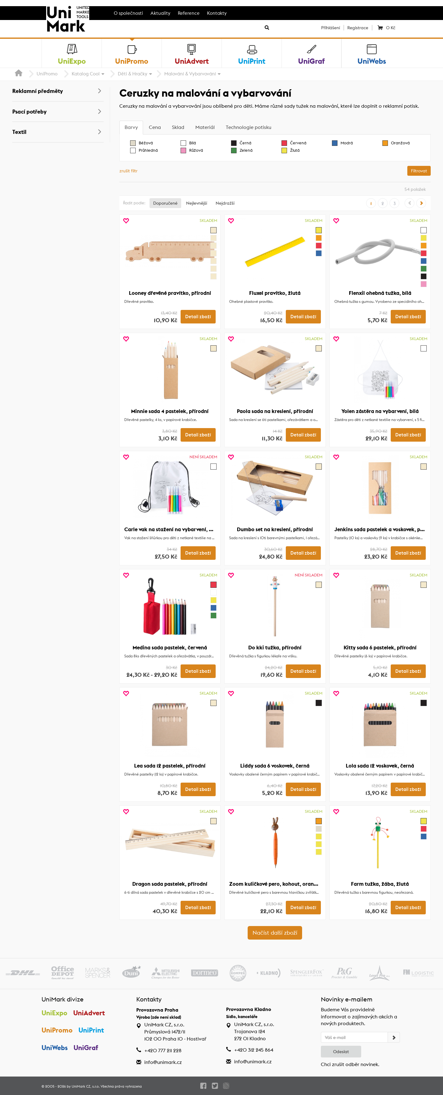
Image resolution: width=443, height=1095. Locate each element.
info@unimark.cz (163, 1062)
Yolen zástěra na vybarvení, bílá (380, 411)
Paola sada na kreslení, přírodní (275, 411)
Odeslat (341, 1051)
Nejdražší (225, 203)
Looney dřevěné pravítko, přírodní (170, 293)
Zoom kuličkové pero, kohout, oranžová (277, 883)
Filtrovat (419, 170)
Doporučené (165, 203)
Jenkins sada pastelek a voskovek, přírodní (385, 529)
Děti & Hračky (132, 73)
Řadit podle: (134, 203)
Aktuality (160, 13)
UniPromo (47, 73)
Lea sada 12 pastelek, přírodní (170, 765)
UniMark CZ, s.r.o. (86, 1086)
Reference (189, 13)
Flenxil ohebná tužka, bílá (380, 293)
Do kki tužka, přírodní (274, 647)
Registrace (357, 27)
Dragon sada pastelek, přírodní (169, 883)
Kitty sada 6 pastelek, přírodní (380, 647)
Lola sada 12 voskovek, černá (380, 765)
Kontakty (217, 13)
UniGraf (86, 1047)
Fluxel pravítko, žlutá (275, 293)
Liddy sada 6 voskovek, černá (274, 765)
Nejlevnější (196, 203)
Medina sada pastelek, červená (170, 647)
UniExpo (54, 1013)
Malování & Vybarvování (190, 73)
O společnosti (128, 13)
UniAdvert (89, 1013)
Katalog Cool (86, 73)
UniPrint (91, 1030)
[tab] (131, 127)
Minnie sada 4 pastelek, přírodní (170, 411)
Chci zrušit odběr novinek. (350, 1064)
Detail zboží (198, 316)
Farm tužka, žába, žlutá (380, 883)
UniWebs (55, 1047)
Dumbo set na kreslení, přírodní (275, 529)
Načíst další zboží (275, 932)
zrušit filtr (128, 170)
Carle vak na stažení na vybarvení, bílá (171, 529)
